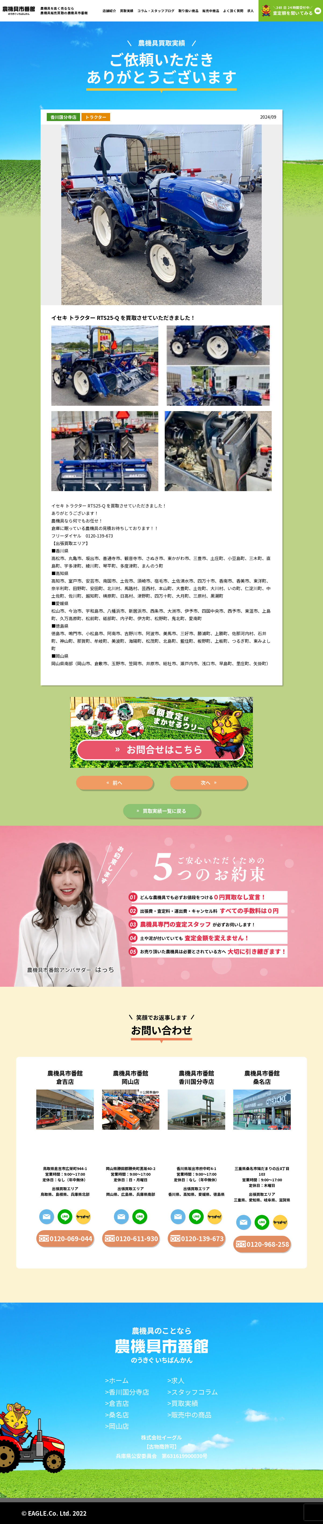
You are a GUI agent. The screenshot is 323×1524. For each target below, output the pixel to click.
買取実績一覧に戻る (164, 810)
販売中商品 (210, 10)
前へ (117, 782)
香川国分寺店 (63, 117)
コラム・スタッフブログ (156, 10)
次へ (205, 782)
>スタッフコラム (192, 1392)
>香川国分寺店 (127, 1392)
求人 (250, 10)
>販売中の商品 (189, 1414)
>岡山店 (117, 1426)
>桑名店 (117, 1414)
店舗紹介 (109, 10)
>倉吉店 (117, 1403)
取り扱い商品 (188, 10)
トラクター (95, 117)
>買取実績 (182, 1403)
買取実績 (127, 10)
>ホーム (117, 1380)
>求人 (176, 1380)
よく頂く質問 (233, 10)
